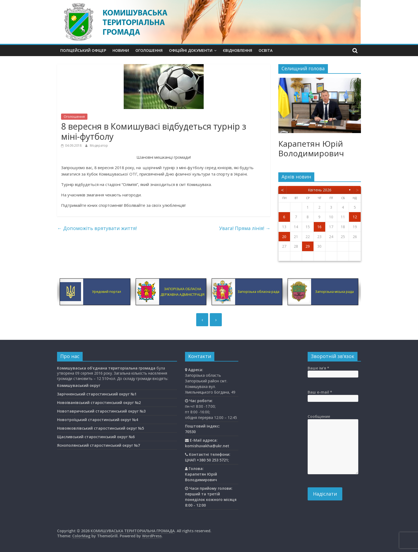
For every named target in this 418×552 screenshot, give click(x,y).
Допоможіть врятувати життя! (97, 228)
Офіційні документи (190, 50)
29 (308, 246)
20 (284, 236)
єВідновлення (237, 50)
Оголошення (149, 50)
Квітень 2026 (319, 189)
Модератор (99, 145)
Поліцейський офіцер (83, 50)
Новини (120, 50)
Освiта (265, 50)
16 (319, 226)
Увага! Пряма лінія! (244, 228)
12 (355, 216)
